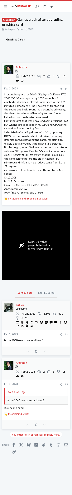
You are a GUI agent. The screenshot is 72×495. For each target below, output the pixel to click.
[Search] (67, 6)
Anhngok (10, 29)
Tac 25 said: (14, 392)
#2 (66, 334)
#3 (66, 384)
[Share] (60, 89)
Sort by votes (46, 292)
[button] (6, 6)
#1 (66, 88)
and (28, 198)
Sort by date (24, 292)
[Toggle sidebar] (59, 6)
